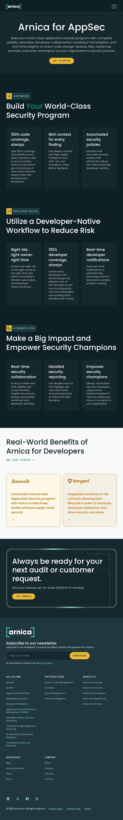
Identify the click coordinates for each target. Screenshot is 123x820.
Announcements (15, 768)
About (48, 762)
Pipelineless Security (16, 698)
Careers (49, 768)
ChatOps (49, 687)
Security (49, 773)
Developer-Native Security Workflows (20, 719)
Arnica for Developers (94, 693)
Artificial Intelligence (55, 698)
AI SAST (10, 687)
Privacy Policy (56, 808)
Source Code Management (59, 682)
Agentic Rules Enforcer (18, 693)
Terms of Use (74, 808)
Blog (8, 762)
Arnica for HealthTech (94, 698)
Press (9, 773)
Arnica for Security (93, 687)
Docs (8, 779)
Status (87, 808)
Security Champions (17, 703)
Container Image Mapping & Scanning (21, 727)
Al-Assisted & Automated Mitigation (19, 736)
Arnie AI (10, 682)
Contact (49, 779)
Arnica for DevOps (92, 682)
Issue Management (55, 693)
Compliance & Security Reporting (18, 744)
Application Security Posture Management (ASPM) (21, 711)
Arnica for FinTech (92, 703)
